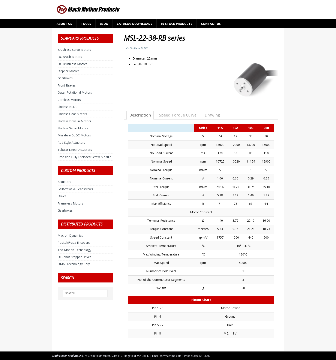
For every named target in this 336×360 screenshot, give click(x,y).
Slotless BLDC (139, 48)
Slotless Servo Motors (73, 128)
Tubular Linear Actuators (75, 150)
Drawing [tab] (212, 115)
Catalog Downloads (134, 24)
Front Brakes (67, 85)
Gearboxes (65, 78)
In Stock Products (176, 24)
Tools (86, 24)
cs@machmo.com (171, 356)
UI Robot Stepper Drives (74, 257)
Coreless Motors (69, 100)
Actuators (64, 182)
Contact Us (211, 24)
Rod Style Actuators (71, 142)
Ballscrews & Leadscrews (75, 189)
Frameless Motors (70, 203)
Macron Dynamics (70, 235)
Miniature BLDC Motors (74, 135)
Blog (104, 24)
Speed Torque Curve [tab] (177, 115)
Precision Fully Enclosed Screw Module (84, 157)
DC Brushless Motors (72, 64)
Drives (62, 196)
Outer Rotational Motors (75, 92)
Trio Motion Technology (74, 250)
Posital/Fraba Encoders (74, 242)
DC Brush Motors (70, 57)
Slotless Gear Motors (72, 114)
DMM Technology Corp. (74, 264)
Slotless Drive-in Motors (74, 121)
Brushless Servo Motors (74, 50)
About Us (64, 24)
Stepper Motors (69, 71)
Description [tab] (140, 115)
